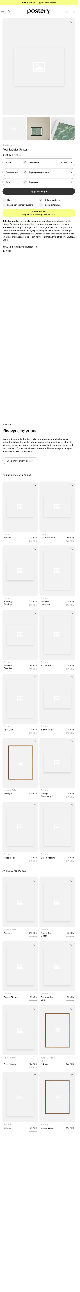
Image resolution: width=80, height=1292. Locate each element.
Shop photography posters (20, 460)
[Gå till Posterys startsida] (39, 11)
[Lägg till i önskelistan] (71, 21)
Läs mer (6, 239)
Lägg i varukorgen (39, 191)
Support (7, 251)
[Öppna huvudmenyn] (2, 11)
